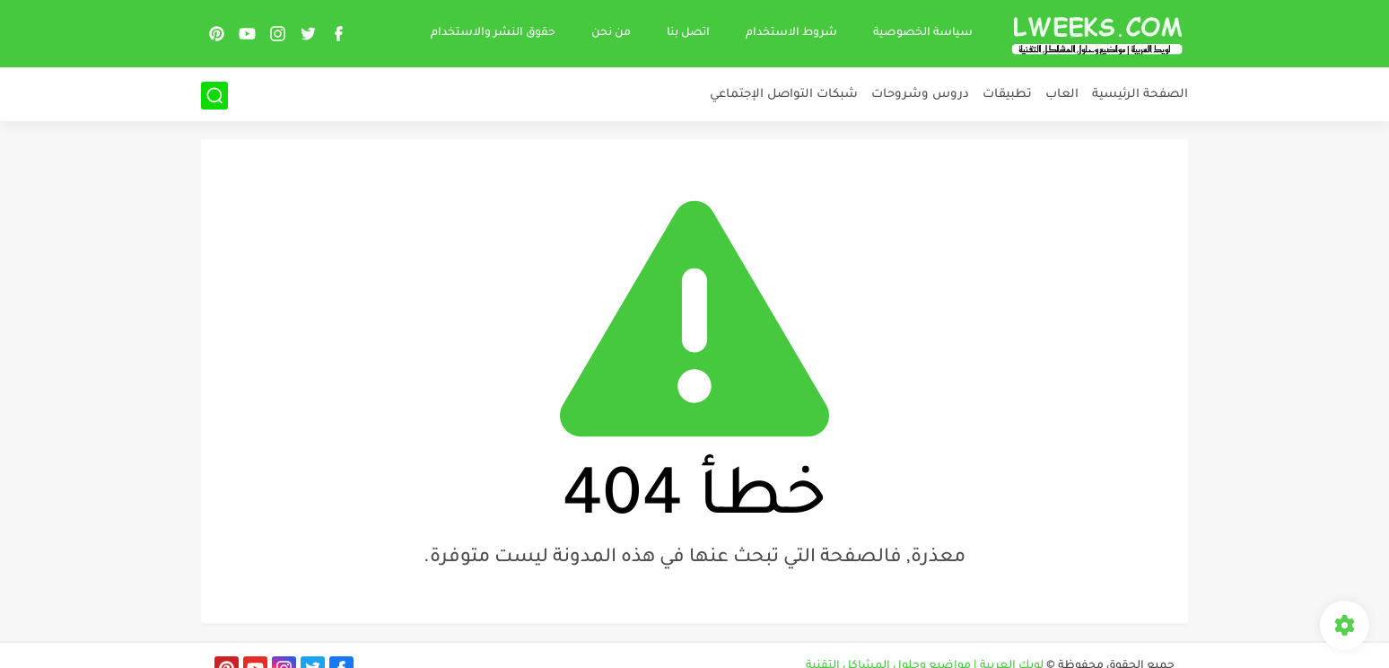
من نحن (611, 33)
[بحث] (214, 96)
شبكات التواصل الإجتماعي (784, 94)
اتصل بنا (688, 33)
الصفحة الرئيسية (1140, 94)
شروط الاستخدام (791, 33)
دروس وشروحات (920, 94)
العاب (1062, 94)
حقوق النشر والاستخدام (493, 33)
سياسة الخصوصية (923, 33)
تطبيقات (1007, 94)
